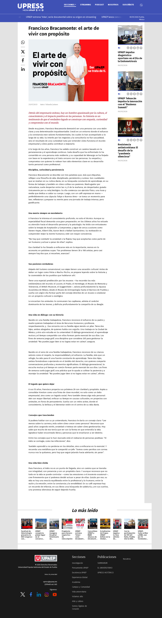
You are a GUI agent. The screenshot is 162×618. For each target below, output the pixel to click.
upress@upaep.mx (50, 582)
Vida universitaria (79, 592)
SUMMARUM (103, 563)
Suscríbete (128, 4)
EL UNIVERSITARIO (105, 568)
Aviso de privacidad (51, 574)
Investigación (77, 563)
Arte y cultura (77, 601)
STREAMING (85, 4)
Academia (76, 582)
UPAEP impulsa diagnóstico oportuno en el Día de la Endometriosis (130, 57)
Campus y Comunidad (81, 587)
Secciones (69, 4)
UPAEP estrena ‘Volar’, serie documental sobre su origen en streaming (63, 17)
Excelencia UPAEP (79, 572)
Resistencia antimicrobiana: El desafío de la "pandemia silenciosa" (128, 150)
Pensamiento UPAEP (80, 568)
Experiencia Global (79, 577)
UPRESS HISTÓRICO (106, 572)
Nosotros (113, 4)
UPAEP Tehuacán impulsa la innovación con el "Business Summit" (130, 103)
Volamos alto (77, 596)
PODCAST (99, 4)
